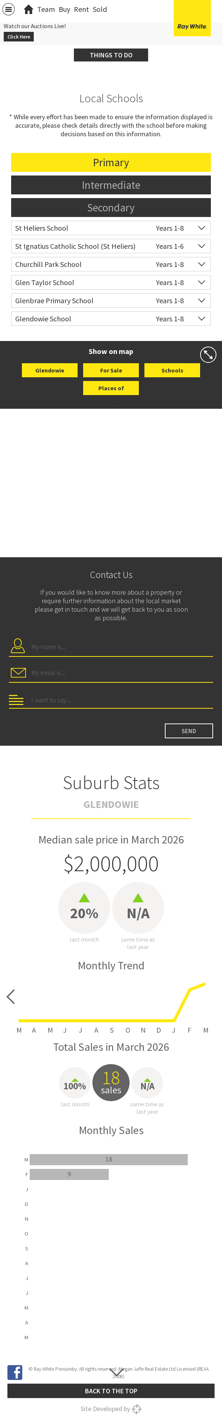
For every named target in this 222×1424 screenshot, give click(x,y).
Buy (64, 9)
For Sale (111, 370)
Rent (81, 9)
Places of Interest (111, 389)
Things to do (111, 55)
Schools (172, 370)
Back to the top (111, 1391)
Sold (100, 9)
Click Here (18, 36)
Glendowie (49, 370)
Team (46, 9)
